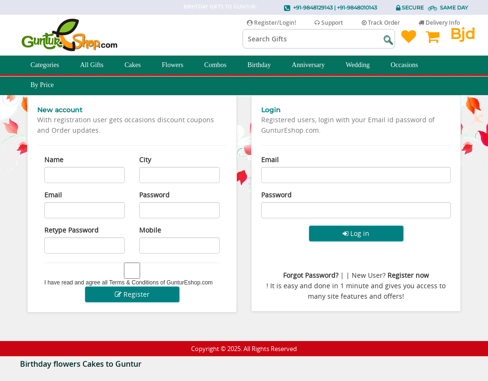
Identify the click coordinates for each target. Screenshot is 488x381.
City (145, 159)
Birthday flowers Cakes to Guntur (81, 364)
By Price (47, 85)
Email (53, 194)
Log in (356, 233)
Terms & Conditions (134, 282)
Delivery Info (439, 23)
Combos (220, 65)
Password (154, 194)
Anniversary (313, 65)
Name (53, 159)
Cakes (137, 65)
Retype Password (71, 229)
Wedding (363, 65)
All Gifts (97, 65)
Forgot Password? (310, 275)
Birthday (264, 65)
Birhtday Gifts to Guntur (219, 6)
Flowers (177, 65)
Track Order (381, 23)
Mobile (150, 229)
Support (329, 23)
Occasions (410, 65)
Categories (50, 65)
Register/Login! (271, 23)
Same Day (454, 7)
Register (132, 294)
